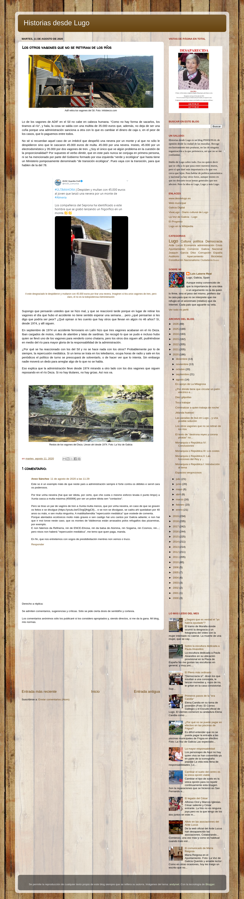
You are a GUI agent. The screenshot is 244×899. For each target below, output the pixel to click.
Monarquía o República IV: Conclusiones (190, 444)
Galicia (205, 249)
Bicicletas (216, 256)
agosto (180, 379)
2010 (176, 562)
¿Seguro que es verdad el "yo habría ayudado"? (202, 621)
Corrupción (204, 252)
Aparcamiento (195, 256)
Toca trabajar (182, 402)
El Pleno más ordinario (198, 672)
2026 (176, 323)
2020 (176, 354)
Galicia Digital (177, 207)
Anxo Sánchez (40, 478)
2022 (176, 344)
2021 (176, 349)
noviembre (182, 364)
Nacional (217, 249)
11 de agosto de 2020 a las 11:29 (69, 478)
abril (179, 494)
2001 (176, 593)
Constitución (176, 260)
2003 (176, 582)
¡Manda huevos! (184, 412)
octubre (181, 369)
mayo (179, 489)
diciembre (182, 358)
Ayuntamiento (177, 249)
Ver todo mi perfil (179, 309)
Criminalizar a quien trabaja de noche (197, 407)
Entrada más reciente (39, 691)
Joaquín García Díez (182, 252)
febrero (180, 504)
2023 (176, 339)
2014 (176, 541)
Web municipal (177, 203)
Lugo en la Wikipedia (181, 226)
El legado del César (196, 798)
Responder (37, 544)
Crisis (219, 245)
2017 (176, 526)
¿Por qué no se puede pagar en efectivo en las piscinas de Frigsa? (203, 725)
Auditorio (174, 256)
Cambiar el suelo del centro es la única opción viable (202, 773)
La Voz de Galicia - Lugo (183, 216)
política (198, 241)
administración (205, 245)
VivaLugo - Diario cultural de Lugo (188, 212)
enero (179, 509)
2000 (176, 598)
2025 (176, 328)
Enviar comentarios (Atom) (54, 699)
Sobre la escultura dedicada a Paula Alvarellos (202, 647)
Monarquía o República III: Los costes (197, 451)
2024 (176, 334)
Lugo (173, 241)
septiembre (183, 374)
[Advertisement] (91, 659)
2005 (176, 572)
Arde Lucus (176, 245)
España (217, 252)
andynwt (174, 884)
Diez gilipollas (183, 397)
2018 (176, 521)
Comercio (193, 249)
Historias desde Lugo (57, 23)
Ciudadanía (206, 260)
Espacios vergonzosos (188, 472)
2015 (176, 536)
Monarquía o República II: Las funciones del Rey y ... (192, 458)
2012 (176, 551)
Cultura (186, 241)
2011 (176, 557)
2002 (176, 587)
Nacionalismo (192, 260)
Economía (190, 245)
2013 (176, 546)
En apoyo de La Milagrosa (190, 384)
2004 (176, 577)
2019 (176, 516)
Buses (216, 260)
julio (178, 479)
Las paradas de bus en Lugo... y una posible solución (196, 419)
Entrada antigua (147, 691)
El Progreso (176, 221)
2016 (176, 531)
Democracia (213, 241)
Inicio (95, 691)
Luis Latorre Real (201, 273)
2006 (176, 567)
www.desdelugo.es (180, 198)
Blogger (209, 884)
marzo (180, 499)
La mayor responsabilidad (200, 748)
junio (179, 484)
